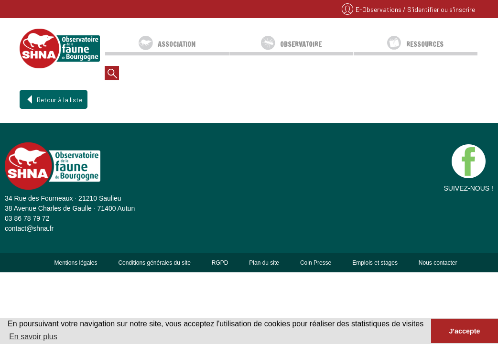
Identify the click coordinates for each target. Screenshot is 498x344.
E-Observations (379, 9)
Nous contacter (438, 262)
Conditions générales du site (154, 262)
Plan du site (264, 262)
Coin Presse (315, 262)
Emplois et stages (375, 262)
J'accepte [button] (464, 331)
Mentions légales (75, 262)
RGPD (220, 262)
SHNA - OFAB (60, 48)
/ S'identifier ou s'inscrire (439, 9)
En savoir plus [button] (33, 337)
